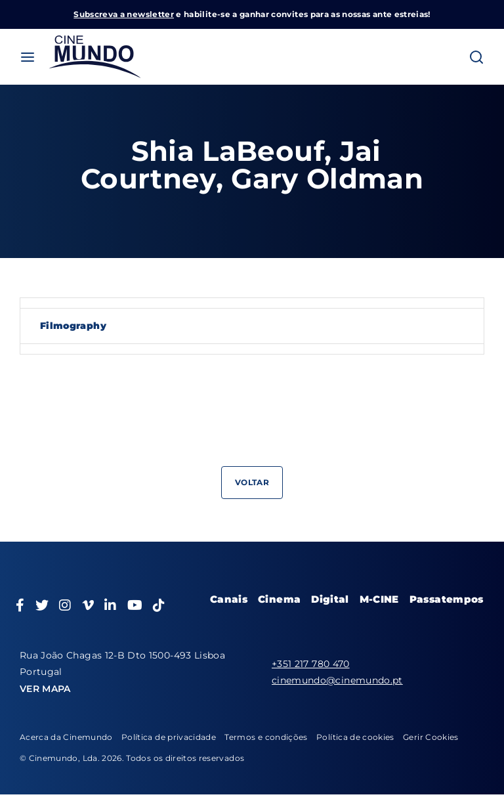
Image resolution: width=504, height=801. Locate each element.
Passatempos (447, 599)
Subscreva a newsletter (124, 14)
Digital (329, 599)
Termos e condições (265, 737)
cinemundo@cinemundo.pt (337, 680)
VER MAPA (45, 689)
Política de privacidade (168, 737)
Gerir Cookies (431, 737)
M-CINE (379, 599)
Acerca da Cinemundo (66, 737)
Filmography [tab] (73, 326)
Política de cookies (355, 737)
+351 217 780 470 (311, 664)
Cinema (279, 599)
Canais (228, 599)
